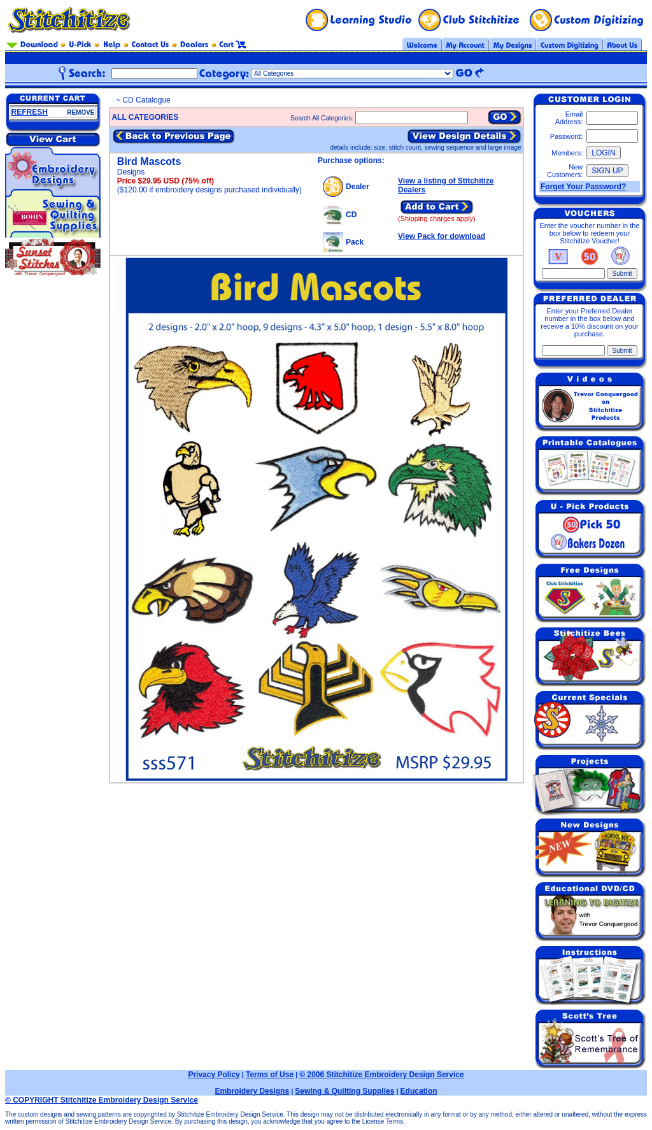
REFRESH (29, 112)
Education (418, 1091)
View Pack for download (441, 236)
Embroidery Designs (252, 1091)
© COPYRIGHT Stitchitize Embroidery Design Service (101, 1100)
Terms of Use (270, 1074)
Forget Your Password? (583, 186)
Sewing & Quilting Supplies (344, 1091)
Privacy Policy (213, 1074)
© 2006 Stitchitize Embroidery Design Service (381, 1074)
